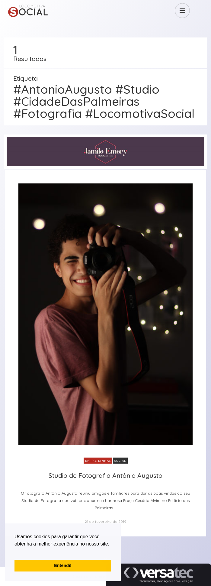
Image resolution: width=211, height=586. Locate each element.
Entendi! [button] (63, 565)
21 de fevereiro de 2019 (105, 521)
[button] (15, 551)
